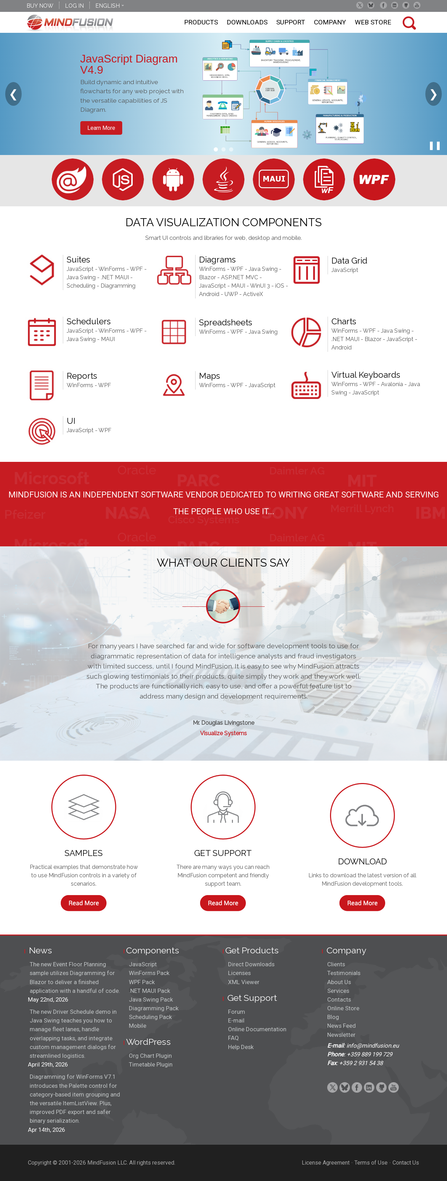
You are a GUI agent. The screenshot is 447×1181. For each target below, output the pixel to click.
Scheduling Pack (150, 1016)
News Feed (341, 1025)
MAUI (238, 285)
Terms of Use (371, 1162)
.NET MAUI (115, 277)
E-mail (236, 1020)
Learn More (101, 128)
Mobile (137, 1025)
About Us (339, 982)
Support (290, 22)
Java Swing (81, 277)
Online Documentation (257, 1029)
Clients (336, 964)
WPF (136, 269)
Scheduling (81, 285)
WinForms (111, 269)
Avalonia (392, 384)
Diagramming (118, 285)
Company (330, 22)
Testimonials (343, 972)
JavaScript (80, 269)
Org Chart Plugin (150, 1055)
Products (201, 22)
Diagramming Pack (153, 1008)
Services (338, 990)
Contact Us (406, 1162)
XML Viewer (243, 982)
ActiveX (253, 294)
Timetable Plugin (151, 1064)
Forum (236, 1011)
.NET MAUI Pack (149, 990)
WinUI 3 (260, 285)
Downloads (247, 22)
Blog (333, 1016)
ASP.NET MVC (239, 277)
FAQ (233, 1037)
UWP (231, 294)
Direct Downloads (251, 964)
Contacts (339, 999)
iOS (279, 285)
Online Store (343, 1008)
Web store (373, 22)
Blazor (207, 277)
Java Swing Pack (151, 999)
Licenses (239, 972)
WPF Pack (142, 982)
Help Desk (241, 1046)
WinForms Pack (149, 972)
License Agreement (326, 1162)
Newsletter (341, 1034)
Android (209, 294)
